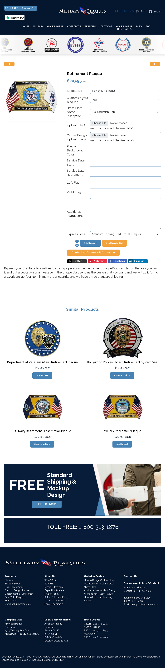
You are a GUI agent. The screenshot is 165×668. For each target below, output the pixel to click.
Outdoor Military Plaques (18, 604)
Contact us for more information (93, 252)
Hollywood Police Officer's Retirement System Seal (122, 362)
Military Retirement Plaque (122, 431)
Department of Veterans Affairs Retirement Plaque (42, 362)
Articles (88, 600)
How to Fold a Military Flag (98, 597)
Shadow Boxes (12, 583)
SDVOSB (48, 583)
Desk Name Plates (14, 587)
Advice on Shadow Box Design (100, 590)
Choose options (122, 375)
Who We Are (51, 580)
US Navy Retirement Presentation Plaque (42, 431)
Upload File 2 (76, 125)
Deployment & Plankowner (19, 594)
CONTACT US (124, 11)
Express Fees (76, 234)
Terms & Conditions (54, 600)
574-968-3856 (144, 591)
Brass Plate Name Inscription (74, 112)
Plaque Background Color (75, 150)
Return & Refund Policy (56, 597)
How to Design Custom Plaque (100, 580)
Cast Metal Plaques (14, 597)
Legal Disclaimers (53, 604)
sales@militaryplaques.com (145, 604)
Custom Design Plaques (17, 590)
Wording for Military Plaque (98, 594)
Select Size (74, 90)
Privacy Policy (51, 594)
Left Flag (73, 182)
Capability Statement (55, 590)
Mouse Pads (11, 600)
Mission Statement (53, 587)
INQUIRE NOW (47, 504)
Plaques (9, 580)
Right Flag (74, 192)
